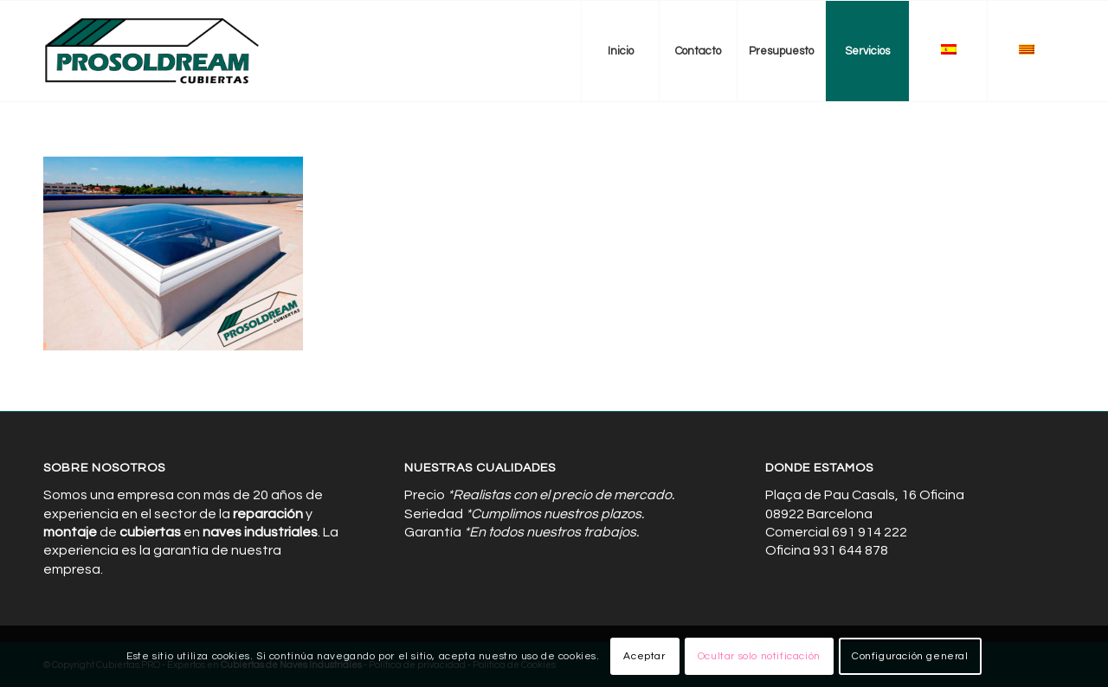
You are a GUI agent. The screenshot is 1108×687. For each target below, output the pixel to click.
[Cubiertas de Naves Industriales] (152, 51)
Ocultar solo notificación (759, 656)
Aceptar (644, 656)
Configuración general (910, 656)
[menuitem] (620, 51)
